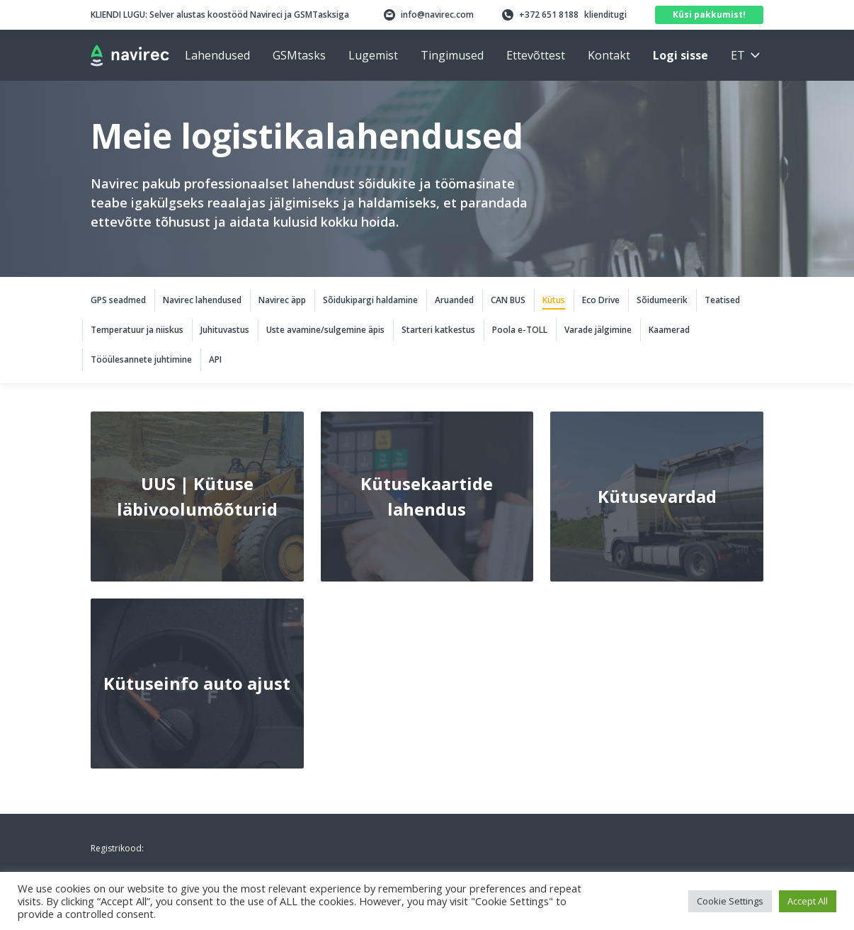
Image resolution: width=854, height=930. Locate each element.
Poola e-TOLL (519, 330)
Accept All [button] (807, 901)
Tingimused (452, 55)
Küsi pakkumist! (709, 14)
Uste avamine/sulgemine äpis (325, 330)
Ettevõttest (535, 55)
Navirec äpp (282, 300)
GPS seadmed (118, 300)
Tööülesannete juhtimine (141, 359)
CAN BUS (508, 300)
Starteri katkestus (438, 330)
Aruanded (454, 300)
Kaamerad (669, 330)
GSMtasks (299, 55)
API (215, 359)
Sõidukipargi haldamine (370, 300)
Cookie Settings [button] (730, 901)
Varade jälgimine (598, 330)
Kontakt (609, 55)
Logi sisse (680, 55)
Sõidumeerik (662, 300)
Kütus (553, 300)
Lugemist (373, 55)
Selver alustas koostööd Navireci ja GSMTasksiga (220, 14)
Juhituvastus (224, 330)
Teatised (722, 300)
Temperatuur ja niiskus (137, 330)
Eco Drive (601, 300)
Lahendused (217, 55)
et (738, 55)
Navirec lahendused (202, 300)
